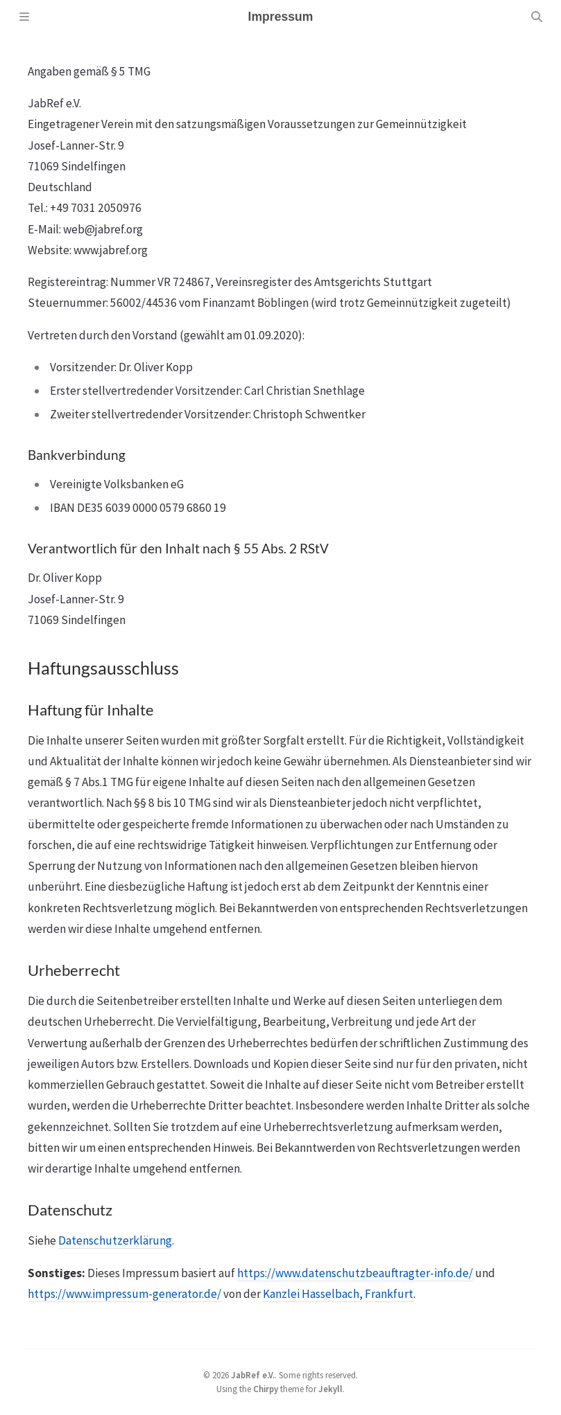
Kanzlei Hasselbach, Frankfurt (338, 1293)
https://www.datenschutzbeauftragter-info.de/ (355, 1273)
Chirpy (265, 1388)
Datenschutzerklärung (115, 1240)
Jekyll (330, 1388)
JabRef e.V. (253, 1374)
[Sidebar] (24, 16)
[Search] (537, 16)
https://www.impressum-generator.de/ (124, 1293)
